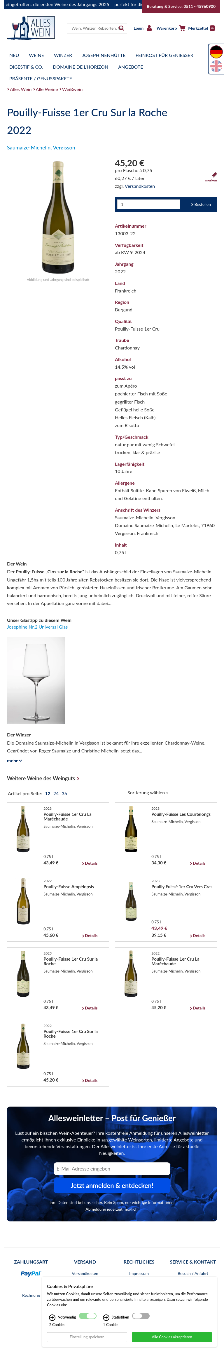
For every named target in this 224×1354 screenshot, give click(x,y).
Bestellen (202, 204)
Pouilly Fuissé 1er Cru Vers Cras (181, 886)
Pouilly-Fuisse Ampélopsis (68, 886)
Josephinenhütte (104, 55)
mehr (13, 760)
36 (64, 793)
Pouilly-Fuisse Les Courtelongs (181, 814)
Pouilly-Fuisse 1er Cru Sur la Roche (70, 961)
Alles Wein (21, 89)
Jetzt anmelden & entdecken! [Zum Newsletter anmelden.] (112, 1185)
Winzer (63, 55)
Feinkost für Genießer (164, 55)
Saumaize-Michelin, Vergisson (41, 147)
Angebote (130, 66)
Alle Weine (47, 89)
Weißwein (72, 89)
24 (56, 793)
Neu (14, 55)
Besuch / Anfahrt (193, 1273)
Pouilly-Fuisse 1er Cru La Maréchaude (67, 816)
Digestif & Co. (26, 66)
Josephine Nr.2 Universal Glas (37, 626)
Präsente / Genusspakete (40, 78)
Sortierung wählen (147, 792)
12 (48, 793)
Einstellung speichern (87, 1337)
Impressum (139, 1273)
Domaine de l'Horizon (80, 66)
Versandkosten (140, 186)
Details (91, 863)
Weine (36, 55)
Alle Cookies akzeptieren (172, 1337)
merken (211, 177)
